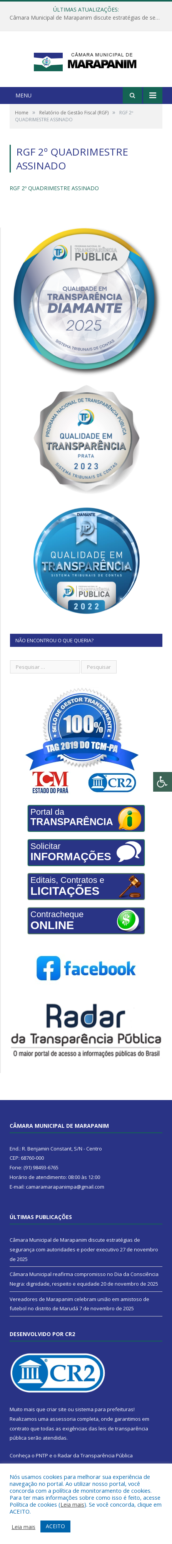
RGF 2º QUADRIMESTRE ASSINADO (54, 199)
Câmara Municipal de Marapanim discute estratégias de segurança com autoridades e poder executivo (88, 17)
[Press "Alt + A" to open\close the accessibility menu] (162, 782)
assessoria (63, 1429)
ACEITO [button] (55, 1526)
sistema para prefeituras (104, 1420)
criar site (57, 1420)
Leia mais (72, 1504)
